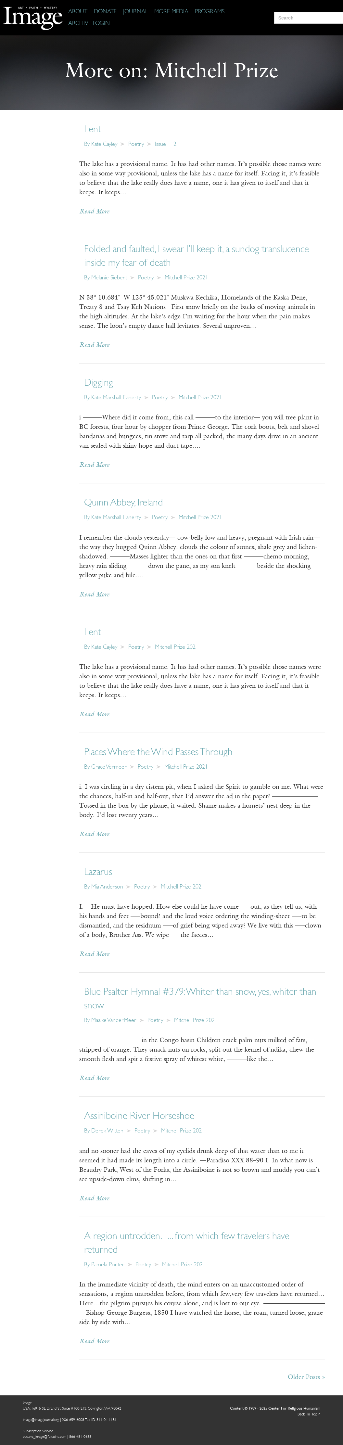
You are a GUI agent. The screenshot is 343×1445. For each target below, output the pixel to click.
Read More (94, 212)
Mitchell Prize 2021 (186, 278)
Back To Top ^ (309, 1414)
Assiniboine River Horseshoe (139, 1116)
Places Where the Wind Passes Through (158, 753)
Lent (92, 130)
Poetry (136, 144)
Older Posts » (306, 1377)
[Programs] (210, 12)
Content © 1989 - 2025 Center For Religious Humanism (275, 1409)
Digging (98, 383)
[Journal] (135, 12)
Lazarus (98, 872)
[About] (78, 12)
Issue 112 (165, 144)
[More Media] (171, 12)
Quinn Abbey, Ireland (123, 503)
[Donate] (105, 12)
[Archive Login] (89, 24)
